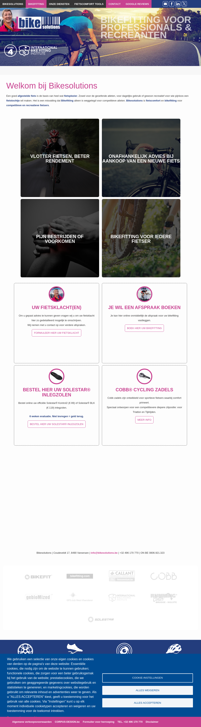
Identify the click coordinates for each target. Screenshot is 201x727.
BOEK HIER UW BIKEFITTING (144, 328)
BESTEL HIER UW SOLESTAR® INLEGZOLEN (56, 424)
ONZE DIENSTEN (59, 4)
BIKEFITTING (36, 4)
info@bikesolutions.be (104, 552)
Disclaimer (152, 721)
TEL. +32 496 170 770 (130, 721)
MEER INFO (144, 419)
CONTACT (115, 4)
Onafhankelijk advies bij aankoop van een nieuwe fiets (141, 159)
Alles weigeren (147, 690)
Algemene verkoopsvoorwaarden (32, 721)
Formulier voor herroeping (98, 721)
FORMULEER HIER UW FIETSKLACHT (56, 332)
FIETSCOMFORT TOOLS (88, 4)
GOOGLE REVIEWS (137, 4)
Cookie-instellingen (147, 677)
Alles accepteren (147, 703)
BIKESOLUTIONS (13, 4)
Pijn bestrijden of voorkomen (60, 239)
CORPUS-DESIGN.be (67, 721)
